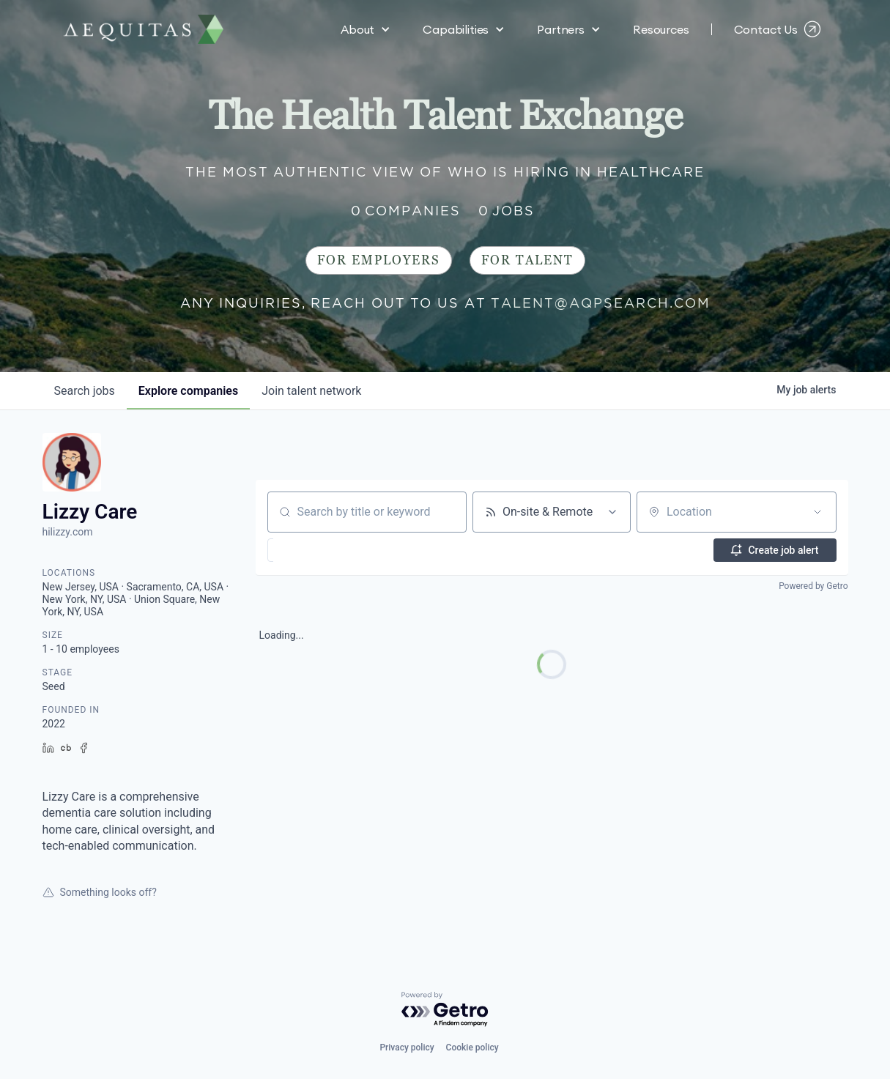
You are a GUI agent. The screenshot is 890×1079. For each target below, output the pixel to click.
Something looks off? (99, 892)
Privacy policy (406, 1047)
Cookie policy (472, 1047)
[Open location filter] (817, 512)
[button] (365, 29)
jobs (84, 391)
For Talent (527, 260)
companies (188, 391)
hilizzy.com (67, 532)
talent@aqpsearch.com (601, 303)
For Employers (378, 260)
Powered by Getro (813, 586)
